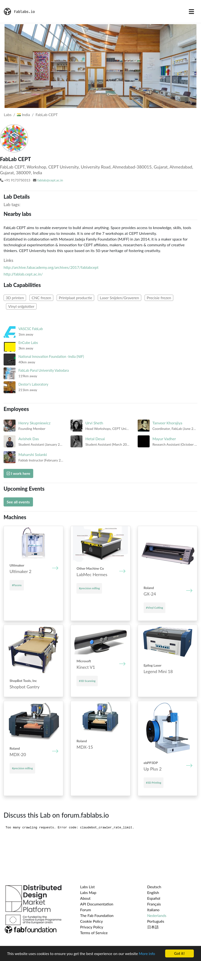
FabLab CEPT (47, 114)
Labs (7, 114)
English (153, 892)
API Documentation (96, 904)
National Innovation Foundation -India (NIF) (51, 356)
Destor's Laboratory (33, 384)
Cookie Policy (91, 921)
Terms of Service (94, 932)
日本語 (153, 927)
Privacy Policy (91, 927)
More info (147, 954)
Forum (85, 909)
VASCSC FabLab (30, 329)
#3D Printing (153, 782)
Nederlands (156, 915)
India (23, 114)
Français (154, 904)
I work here (18, 473)
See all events (18, 502)
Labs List (87, 886)
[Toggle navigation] (191, 11)
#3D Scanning (87, 680)
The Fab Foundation (97, 915)
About (85, 898)
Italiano (153, 909)
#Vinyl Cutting (154, 607)
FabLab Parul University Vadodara (43, 370)
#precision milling (89, 588)
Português (155, 921)
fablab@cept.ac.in (50, 180)
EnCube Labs (28, 343)
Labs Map (88, 892)
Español (153, 898)
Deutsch (154, 886)
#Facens (17, 585)
